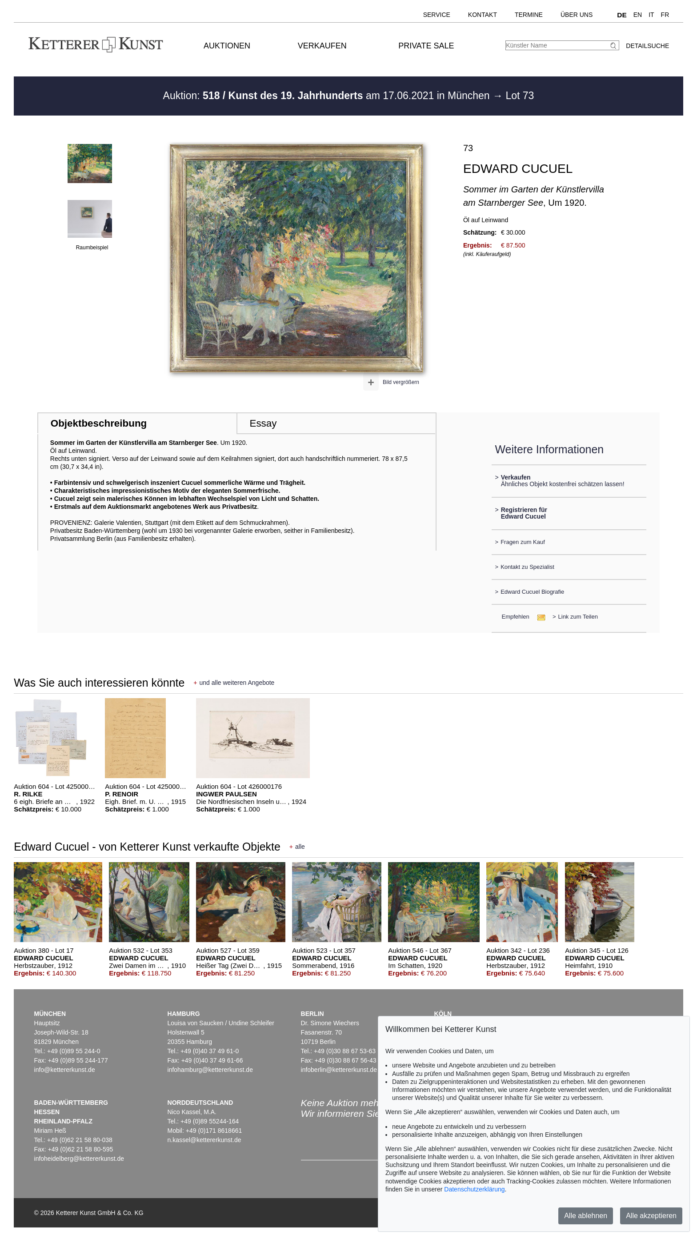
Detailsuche (647, 45)
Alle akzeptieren (651, 1215)
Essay (262, 423)
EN (637, 14)
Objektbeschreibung (99, 423)
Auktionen (227, 45)
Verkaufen (322, 45)
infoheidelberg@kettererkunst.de (79, 1158)
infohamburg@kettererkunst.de (210, 1069)
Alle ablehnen (585, 1215)
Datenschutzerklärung (474, 1189)
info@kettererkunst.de (64, 1069)
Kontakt (482, 14)
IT (651, 14)
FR (665, 14)
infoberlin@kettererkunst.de (339, 1069)
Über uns (577, 14)
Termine (529, 14)
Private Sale (426, 45)
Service (436, 14)
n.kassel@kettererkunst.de (204, 1139)
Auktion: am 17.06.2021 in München (328, 95)
